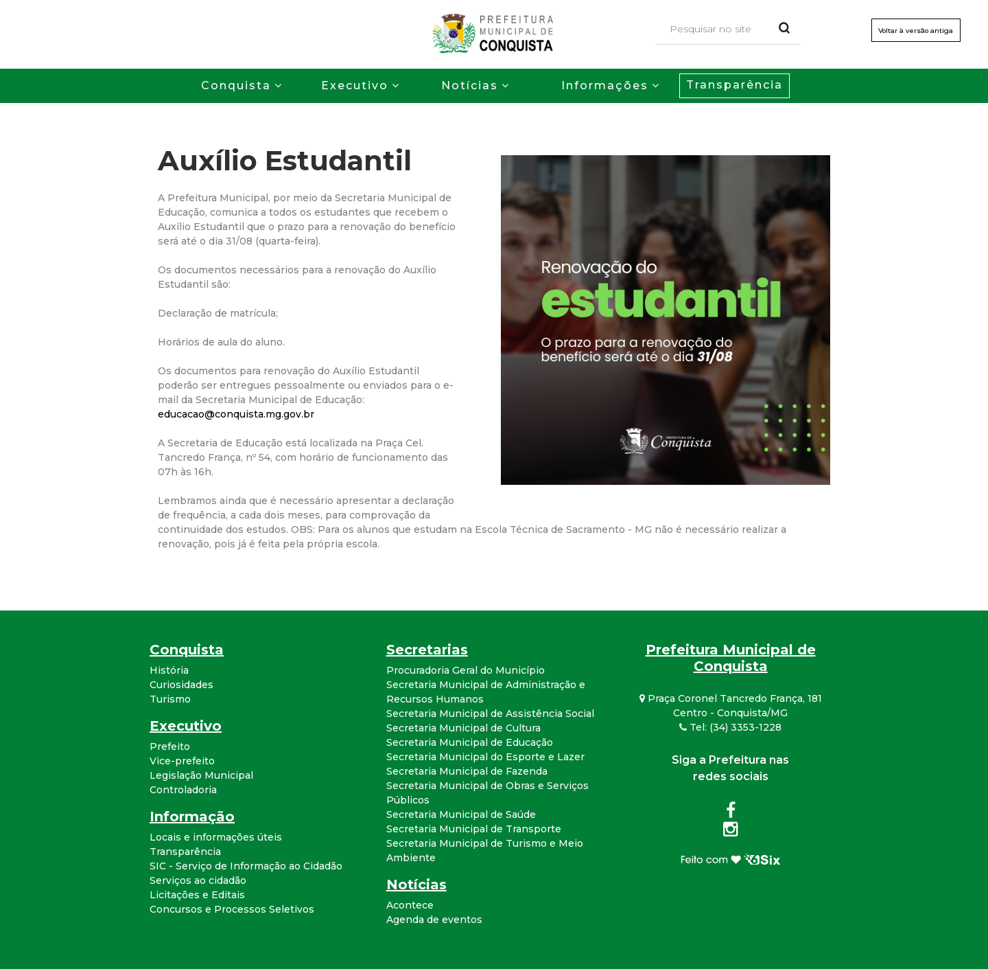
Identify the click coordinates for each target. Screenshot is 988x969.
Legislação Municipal (201, 775)
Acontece (410, 905)
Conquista (236, 85)
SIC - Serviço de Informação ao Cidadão (246, 866)
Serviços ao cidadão (198, 880)
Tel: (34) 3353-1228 (730, 727)
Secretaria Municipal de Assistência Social (490, 713)
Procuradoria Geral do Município (465, 670)
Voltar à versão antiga (915, 30)
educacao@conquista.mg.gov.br (236, 414)
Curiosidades (181, 685)
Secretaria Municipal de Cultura (463, 728)
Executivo (354, 85)
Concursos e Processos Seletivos (232, 909)
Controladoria (183, 790)
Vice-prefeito (182, 761)
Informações (604, 85)
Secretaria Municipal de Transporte (473, 829)
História (169, 670)
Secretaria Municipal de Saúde (461, 814)
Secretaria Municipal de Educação (469, 742)
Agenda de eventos (434, 919)
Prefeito (170, 746)
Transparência (734, 84)
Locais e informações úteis (216, 837)
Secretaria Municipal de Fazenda (467, 771)
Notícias (469, 85)
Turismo (170, 699)
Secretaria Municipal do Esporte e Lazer (485, 757)
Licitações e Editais (197, 895)
